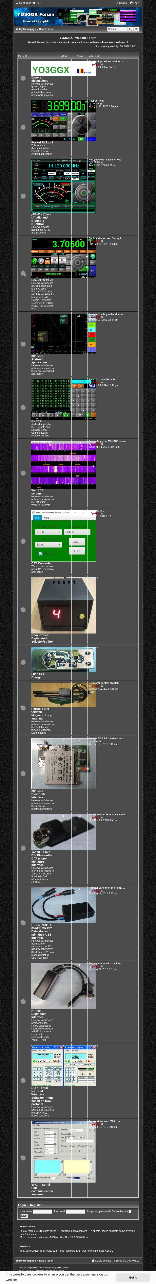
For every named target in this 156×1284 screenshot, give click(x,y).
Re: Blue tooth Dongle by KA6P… (108, 814)
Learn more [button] (27, 1280)
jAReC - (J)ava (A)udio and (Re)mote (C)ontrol (41, 219)
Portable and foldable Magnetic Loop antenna (41, 713)
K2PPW (96, 162)
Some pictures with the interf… (107, 963)
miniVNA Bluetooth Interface (38, 794)
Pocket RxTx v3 (42, 280)
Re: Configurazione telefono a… (107, 61)
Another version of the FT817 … (107, 887)
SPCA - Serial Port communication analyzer (42, 1189)
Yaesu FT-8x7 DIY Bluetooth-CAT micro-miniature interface (41, 858)
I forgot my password (98, 1211)
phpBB (33, 1268)
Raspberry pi (96, 100)
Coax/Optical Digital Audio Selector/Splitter (42, 638)
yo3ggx (96, 64)
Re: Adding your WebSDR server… (109, 441)
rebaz (95, 741)
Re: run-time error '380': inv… (106, 1121)
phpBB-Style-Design (55, 1271)
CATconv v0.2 (96, 510)
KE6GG (109, 1250)
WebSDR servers (37, 492)
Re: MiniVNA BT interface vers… (107, 738)
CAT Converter (41, 563)
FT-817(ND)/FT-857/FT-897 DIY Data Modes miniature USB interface (41, 931)
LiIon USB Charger (38, 675)
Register (36, 1205)
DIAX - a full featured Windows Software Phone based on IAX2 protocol (42, 1096)
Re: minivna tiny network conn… (107, 314)
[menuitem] (36, 3)
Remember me (121, 1211)
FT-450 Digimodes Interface (38, 1014)
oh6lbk (95, 103)
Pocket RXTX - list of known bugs (42, 305)
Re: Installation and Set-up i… (106, 238)
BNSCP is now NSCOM (102, 379)
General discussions (39, 79)
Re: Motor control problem (104, 683)
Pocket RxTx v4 (42, 142)
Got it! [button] (133, 1277)
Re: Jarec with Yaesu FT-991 (105, 159)
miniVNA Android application (39, 359)
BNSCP (36, 421)
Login (22, 1205)
